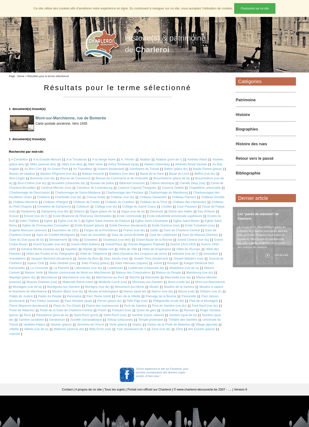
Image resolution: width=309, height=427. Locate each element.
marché (14, 334)
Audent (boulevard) (111, 169)
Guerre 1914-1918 (183, 244)
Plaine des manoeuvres (102, 305)
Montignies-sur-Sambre (63, 287)
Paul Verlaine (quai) (78, 301)
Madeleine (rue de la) (184, 268)
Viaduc (137, 324)
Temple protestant (150, 319)
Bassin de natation (22, 173)
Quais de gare (146, 310)
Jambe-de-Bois (87, 258)
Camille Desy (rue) (193, 183)
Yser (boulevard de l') (131, 329)
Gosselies (91, 239)
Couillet (166, 206)
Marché (134, 277)
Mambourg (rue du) (199, 272)
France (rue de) (134, 230)
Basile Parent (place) (207, 169)
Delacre (79, 211)
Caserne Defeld (172, 187)
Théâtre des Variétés (183, 319)
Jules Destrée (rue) (62, 263)
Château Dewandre (153, 197)
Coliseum (82, 206)
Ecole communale (129, 216)
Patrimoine (246, 100)
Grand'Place (113, 244)
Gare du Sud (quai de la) (26, 239)
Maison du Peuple (168, 272)
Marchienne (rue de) (76, 277)
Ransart (189, 310)
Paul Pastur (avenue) (44, 301)
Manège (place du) (22, 277)
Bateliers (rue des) (122, 173)
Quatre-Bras (170, 310)
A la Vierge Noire (104, 159)
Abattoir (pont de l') (169, 159)
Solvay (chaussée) (120, 319)
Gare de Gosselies (93, 235)
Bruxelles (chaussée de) (68, 183)
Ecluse (14, 216)
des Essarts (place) (201, 329)
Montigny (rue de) (97, 287)
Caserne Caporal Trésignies (137, 187)
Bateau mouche (93, 173)
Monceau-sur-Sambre (147, 282)
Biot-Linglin (17, 178)
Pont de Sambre (135, 305)
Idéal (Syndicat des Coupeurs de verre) (139, 253)
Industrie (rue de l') (185, 253)
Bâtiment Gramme (132, 183)
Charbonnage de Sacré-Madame (77, 192)
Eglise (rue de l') (69, 221)
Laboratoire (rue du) (88, 268)
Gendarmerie (58, 239)
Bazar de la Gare (152, 173)
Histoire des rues (251, 144)
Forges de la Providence (101, 230)
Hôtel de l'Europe (188, 249)
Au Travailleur (82, 169)
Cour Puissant (187, 206)
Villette (14, 329)
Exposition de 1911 (65, 230)
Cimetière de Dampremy (54, 206)
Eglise (48, 221)
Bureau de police (102, 183)
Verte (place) (118, 324)
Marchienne (49, 277)
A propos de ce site (88, 389)
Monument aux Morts (129, 287)
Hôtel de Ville (128, 249)
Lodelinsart (115, 268)
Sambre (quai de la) (183, 315)
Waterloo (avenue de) (69, 329)
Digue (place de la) (103, 211)
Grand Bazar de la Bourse (154, 239)
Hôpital (87, 249)
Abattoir (145, 159)
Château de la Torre (153, 202)
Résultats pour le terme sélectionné (48, 76)
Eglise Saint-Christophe (151, 221)
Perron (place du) (109, 301)
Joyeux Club (35, 263)
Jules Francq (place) (95, 263)
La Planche (61, 268)
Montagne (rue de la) (27, 287)
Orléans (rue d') (211, 291)
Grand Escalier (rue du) (49, 244)
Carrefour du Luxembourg (94, 187)
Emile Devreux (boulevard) (128, 225)
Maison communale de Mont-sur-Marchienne (79, 272)
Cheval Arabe (96, 197)
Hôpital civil (105, 249)
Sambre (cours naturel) (148, 315)
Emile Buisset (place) (89, 225)
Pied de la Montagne (203, 301)
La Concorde (39, 268)
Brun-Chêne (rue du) (32, 183)
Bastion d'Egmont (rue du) (58, 173)
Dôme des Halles (180, 211)
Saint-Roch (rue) (115, 315)
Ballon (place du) (176, 169)
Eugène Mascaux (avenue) (28, 230)
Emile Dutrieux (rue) (166, 225)
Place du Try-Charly (67, 305)
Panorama (74, 296)
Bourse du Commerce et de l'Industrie (122, 178)
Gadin (154, 230)
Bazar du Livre (179, 173)
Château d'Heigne (55, 202)
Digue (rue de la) (133, 211)
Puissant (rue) (121, 310)
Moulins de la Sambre (179, 287)
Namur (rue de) (162, 291)
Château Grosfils (213, 197)
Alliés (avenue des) (43, 164)
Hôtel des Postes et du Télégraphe (50, 253)
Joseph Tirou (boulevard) (150, 258)
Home (20, 76)
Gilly (75, 239)
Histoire (243, 115)
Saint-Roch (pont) (86, 315)
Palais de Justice (21, 296)
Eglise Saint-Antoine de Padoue (108, 221)
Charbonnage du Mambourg (168, 192)
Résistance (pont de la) (52, 315)
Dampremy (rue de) (55, 211)
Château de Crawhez (119, 202)
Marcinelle (152, 277)
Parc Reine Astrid (99, 296)
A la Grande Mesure (47, 159)
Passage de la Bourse (161, 296)
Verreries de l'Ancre (90, 324)
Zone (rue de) (160, 329)
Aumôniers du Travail (144, 169)
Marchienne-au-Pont (110, 277)
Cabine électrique (162, 183)
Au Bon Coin (33, 169)
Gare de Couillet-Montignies (55, 235)
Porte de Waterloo (22, 310)
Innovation (211, 253)
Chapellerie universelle (205, 187)
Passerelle (189, 296)
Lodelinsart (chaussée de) (146, 268)
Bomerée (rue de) (42, 178)
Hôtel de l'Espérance (156, 249)
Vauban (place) (60, 324)
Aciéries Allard (197, 159)
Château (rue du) (122, 197)
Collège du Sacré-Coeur (139, 206)
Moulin (154, 287)
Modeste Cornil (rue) (112, 282)
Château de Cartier (86, 202)
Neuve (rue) (186, 291)
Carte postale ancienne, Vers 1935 (61, 123)
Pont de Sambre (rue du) (169, 305)
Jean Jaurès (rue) (116, 258)
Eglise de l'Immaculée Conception (45, 225)
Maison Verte (34, 272)
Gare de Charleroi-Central (182, 230)
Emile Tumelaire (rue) (200, 225)
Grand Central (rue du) (193, 239)
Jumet (157, 263)
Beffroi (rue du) (204, 173)
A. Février (127, 159)
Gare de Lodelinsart (163, 235)
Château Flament (184, 197)
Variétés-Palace (34, 324)
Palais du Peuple (50, 296)
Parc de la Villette (128, 296)
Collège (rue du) (106, 206)
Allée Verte (95, 164)
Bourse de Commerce (75, 178)
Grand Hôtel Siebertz (85, 244)
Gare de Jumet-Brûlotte (128, 235)
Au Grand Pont (57, 169)
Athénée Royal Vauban (191, 164)
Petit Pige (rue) (137, 301)
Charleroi (43, 197)
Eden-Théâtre (29, 221)
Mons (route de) (179, 282)
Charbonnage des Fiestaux (124, 192)
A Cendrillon (19, 159)
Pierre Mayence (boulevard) (28, 305)
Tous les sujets (114, 389)
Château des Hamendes (189, 202)
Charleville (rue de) (68, 197)
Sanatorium (57, 319)
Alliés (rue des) (72, 164)
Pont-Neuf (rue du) (205, 305)
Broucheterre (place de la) (172, 178)
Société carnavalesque (86, 319)
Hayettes (71, 249)
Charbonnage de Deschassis (29, 192)
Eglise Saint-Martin (186, 221)
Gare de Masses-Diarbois (200, 235)
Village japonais (207, 324)
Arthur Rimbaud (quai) (123, 164)
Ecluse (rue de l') (35, 216)
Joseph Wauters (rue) (188, 258)
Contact (67, 389)
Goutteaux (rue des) (117, 239)
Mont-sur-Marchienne (210, 282)
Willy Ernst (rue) (100, 329)
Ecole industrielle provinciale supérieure (174, 216)
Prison (102, 310)
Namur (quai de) (135, 291)
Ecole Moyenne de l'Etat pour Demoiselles (82, 216)
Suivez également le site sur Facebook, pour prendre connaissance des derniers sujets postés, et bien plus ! (162, 372)
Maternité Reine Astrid (77, 282)
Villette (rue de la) (36, 329)
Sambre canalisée (31, 319)
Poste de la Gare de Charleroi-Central (66, 310)
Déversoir (156, 211)
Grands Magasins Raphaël (146, 244)
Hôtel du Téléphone (93, 253)
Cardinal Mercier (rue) (56, 187)
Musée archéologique (103, 291)
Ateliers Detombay (157, 164)
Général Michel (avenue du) (40, 249)
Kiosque (172, 263)
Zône (179, 329)
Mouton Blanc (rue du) (67, 291)
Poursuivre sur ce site (255, 8)
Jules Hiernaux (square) (131, 263)
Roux (27, 315)
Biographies (247, 129)
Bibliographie (248, 173)
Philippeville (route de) (168, 301)
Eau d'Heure (206, 211)
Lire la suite (280, 254)
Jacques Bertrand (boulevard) (51, 258)
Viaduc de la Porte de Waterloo (168, 324)
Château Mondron (25, 202)
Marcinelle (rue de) (178, 277)
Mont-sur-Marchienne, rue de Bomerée (70, 118)
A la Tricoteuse (76, 159)
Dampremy (28, 211)
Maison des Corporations (133, 272)
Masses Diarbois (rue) (42, 282)
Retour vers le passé (255, 158)
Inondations (17, 258)
